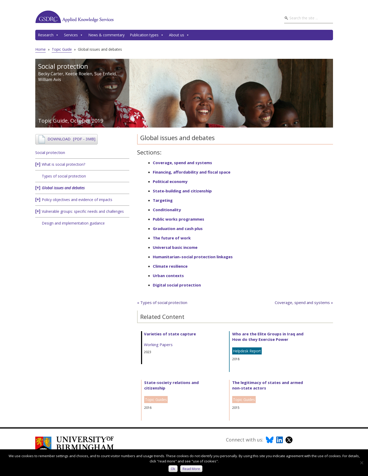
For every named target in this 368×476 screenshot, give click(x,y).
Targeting (163, 200)
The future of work (172, 237)
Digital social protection (177, 285)
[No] (361, 462)
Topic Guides (156, 399)
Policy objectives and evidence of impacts (77, 199)
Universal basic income (175, 247)
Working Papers (158, 344)
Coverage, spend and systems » (304, 302)
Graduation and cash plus (178, 228)
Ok (173, 468)
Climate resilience (170, 266)
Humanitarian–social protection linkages (193, 256)
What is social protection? (63, 164)
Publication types (147, 35)
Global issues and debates (63, 187)
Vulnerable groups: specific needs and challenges (83, 211)
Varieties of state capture (170, 333)
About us (179, 35)
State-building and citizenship (182, 190)
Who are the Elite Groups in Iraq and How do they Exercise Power (267, 336)
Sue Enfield (105, 74)
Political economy (170, 181)
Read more (191, 468)
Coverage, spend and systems (182, 162)
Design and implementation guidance (73, 223)
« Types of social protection (162, 302)
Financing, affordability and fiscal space (191, 172)
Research (48, 35)
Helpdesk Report (247, 350)
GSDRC (74, 16)
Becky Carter (50, 74)
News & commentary (106, 34)
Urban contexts (168, 275)
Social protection (50, 152)
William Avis (49, 79)
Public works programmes (178, 219)
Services (73, 35)
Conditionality (167, 209)
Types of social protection (64, 176)
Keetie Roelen (78, 74)
